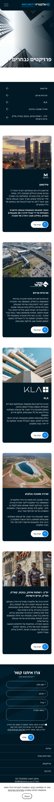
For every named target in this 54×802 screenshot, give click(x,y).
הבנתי (27, 796)
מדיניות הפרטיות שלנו (16, 729)
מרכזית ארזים (41, 95)
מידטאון (43, 88)
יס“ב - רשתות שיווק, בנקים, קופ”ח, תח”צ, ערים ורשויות (29, 117)
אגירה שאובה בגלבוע (37, 109)
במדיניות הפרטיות (16, 790)
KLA (45, 102)
